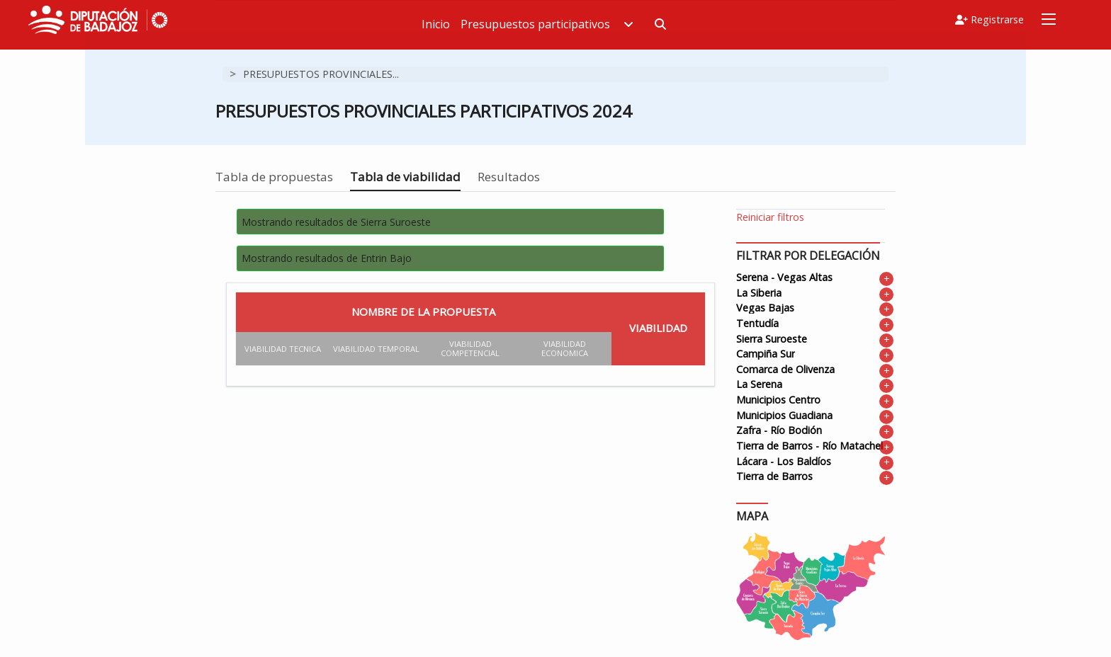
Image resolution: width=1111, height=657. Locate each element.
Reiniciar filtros (770, 217)
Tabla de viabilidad (405, 176)
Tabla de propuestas (274, 176)
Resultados (509, 176)
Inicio (453, 24)
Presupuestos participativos (564, 24)
